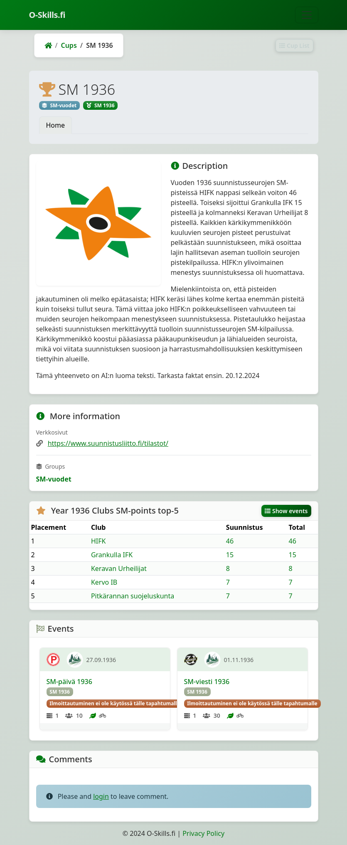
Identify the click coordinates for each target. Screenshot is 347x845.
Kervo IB (104, 582)
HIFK (98, 541)
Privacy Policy (203, 833)
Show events (286, 511)
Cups (68, 45)
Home (55, 125)
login (101, 796)
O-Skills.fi (47, 14)
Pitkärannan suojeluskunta (132, 595)
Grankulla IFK (112, 554)
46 (230, 541)
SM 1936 (59, 691)
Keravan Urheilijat (119, 568)
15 (230, 554)
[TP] (53, 659)
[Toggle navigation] (306, 15)
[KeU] (190, 659)
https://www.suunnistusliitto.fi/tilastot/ (108, 443)
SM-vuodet (53, 479)
